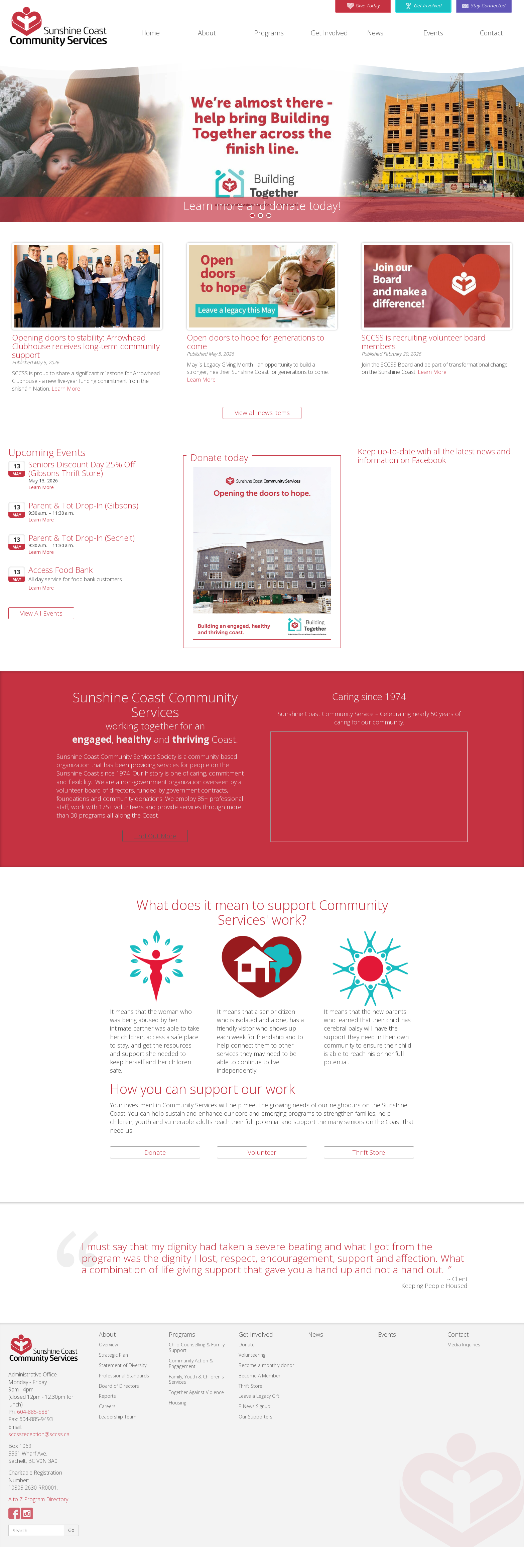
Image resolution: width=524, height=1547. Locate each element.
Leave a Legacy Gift (259, 1396)
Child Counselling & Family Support (197, 1347)
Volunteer (262, 1152)
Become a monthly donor (266, 1365)
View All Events (41, 613)
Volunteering (252, 1355)
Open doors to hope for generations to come (255, 342)
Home (150, 32)
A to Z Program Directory (38, 1499)
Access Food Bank (60, 569)
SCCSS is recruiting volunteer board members (424, 342)
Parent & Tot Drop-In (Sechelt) (81, 537)
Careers (107, 1406)
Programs (269, 32)
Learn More (65, 388)
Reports (107, 1396)
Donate (155, 1152)
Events (433, 32)
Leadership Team (117, 1416)
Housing (177, 1402)
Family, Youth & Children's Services (196, 1379)
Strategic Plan (113, 1355)
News (375, 32)
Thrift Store (369, 1152)
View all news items (262, 412)
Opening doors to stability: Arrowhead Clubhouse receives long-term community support (86, 346)
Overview (108, 1344)
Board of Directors (119, 1386)
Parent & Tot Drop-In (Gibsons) (83, 505)
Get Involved (329, 32)
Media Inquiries (463, 1344)
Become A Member (259, 1375)
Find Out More (155, 836)
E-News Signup (254, 1406)
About (207, 32)
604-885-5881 (33, 1411)
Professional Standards (124, 1375)
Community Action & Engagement (191, 1363)
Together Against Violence (196, 1392)
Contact (491, 32)
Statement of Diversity (122, 1365)
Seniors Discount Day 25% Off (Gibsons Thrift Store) (81, 468)
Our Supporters (255, 1416)
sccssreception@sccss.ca (39, 1434)
